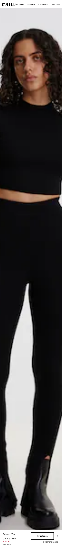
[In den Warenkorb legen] (42, 536)
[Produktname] (17, 534)
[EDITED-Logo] (8, 4)
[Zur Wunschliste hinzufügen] (57, 536)
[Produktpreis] (17, 542)
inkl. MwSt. (7, 544)
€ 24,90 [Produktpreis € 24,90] (6, 541)
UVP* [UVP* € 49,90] (9, 539)
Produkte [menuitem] (31, 4)
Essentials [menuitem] (55, 4)
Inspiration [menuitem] (43, 4)
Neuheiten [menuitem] (20, 4)
